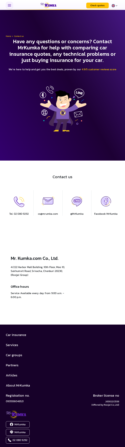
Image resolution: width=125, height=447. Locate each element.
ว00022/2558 (112, 401)
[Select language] (114, 5)
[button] (48, 203)
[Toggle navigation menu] (9, 5)
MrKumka (18, 424)
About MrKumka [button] (18, 385)
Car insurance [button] (16, 334)
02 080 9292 (17, 440)
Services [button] (12, 345)
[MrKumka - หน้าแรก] (48, 5)
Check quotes (97, 5)
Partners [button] (12, 365)
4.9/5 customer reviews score (99, 69)
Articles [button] (11, 375)
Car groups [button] (14, 355)
